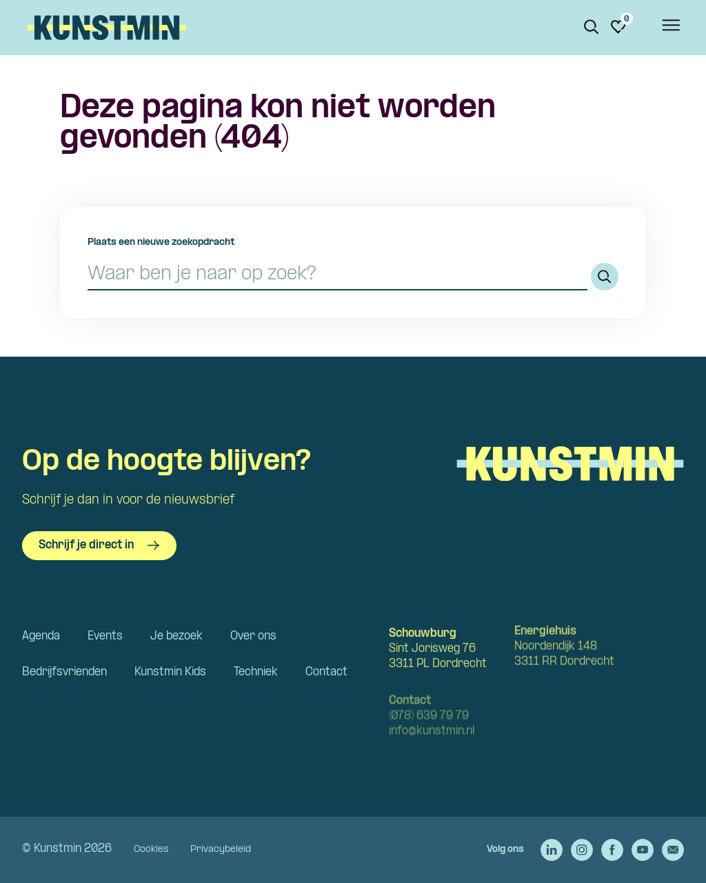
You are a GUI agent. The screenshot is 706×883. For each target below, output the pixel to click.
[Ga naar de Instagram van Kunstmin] (582, 850)
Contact (326, 672)
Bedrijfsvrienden (64, 672)
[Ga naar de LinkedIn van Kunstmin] (552, 850)
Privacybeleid (220, 849)
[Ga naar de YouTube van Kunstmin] (643, 850)
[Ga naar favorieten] (618, 26)
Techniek (256, 672)
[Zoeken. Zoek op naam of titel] (591, 26)
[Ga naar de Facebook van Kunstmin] (612, 850)
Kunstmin (107, 27)
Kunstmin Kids (170, 672)
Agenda (41, 636)
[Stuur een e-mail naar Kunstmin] (673, 850)
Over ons (253, 636)
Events (105, 636)
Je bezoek (176, 636)
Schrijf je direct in (99, 545)
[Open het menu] (670, 27)
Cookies (151, 849)
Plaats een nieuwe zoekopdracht (161, 242)
